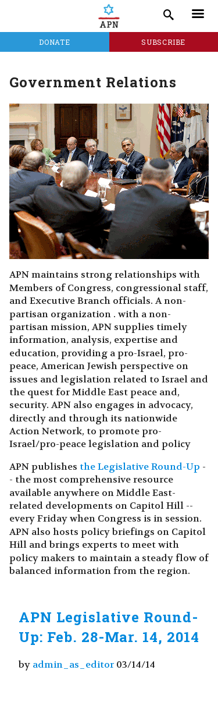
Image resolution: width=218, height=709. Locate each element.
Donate (54, 42)
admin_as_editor (73, 664)
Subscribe (163, 42)
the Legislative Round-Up (139, 466)
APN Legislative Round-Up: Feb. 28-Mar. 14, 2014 (109, 627)
